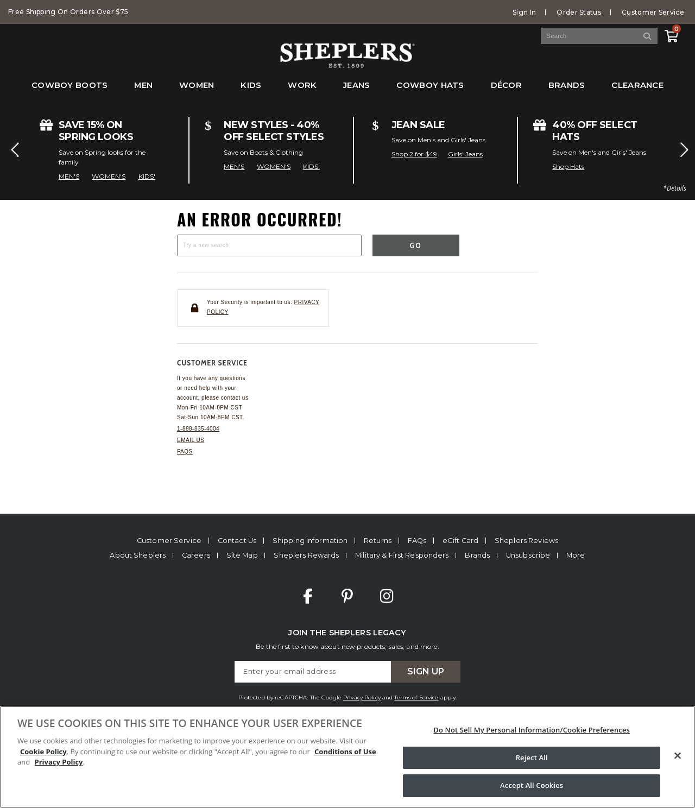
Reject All (532, 757)
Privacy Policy (362, 697)
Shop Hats (568, 166)
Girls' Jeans (465, 154)
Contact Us (237, 540)
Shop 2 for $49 (414, 154)
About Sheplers (138, 555)
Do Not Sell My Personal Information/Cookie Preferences (531, 730)
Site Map (242, 555)
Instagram (386, 596)
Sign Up (425, 671)
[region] (347, 757)
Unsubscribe (528, 555)
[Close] (678, 756)
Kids (251, 85)
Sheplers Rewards (306, 555)
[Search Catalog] (599, 36)
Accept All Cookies (531, 785)
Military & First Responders (401, 555)
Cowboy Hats (430, 85)
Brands (566, 85)
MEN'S (69, 176)
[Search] (647, 35)
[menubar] (347, 90)
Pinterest (347, 596)
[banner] (347, 51)
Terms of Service (416, 697)
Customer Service (653, 12)
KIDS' (146, 176)
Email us (190, 440)
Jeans (356, 85)
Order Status (579, 12)
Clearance (637, 85)
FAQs (185, 451)
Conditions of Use (345, 751)
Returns (377, 540)
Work (302, 85)
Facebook (308, 596)
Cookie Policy (43, 751)
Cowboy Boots (69, 85)
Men (143, 85)
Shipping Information (310, 540)
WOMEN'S (108, 176)
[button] (12, 150)
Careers (196, 555)
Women (196, 85)
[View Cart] (671, 34)
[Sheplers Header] (347, 63)
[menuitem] (69, 90)
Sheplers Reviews (526, 540)
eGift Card (460, 540)
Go (416, 245)
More (575, 555)
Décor (506, 85)
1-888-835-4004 (198, 429)
